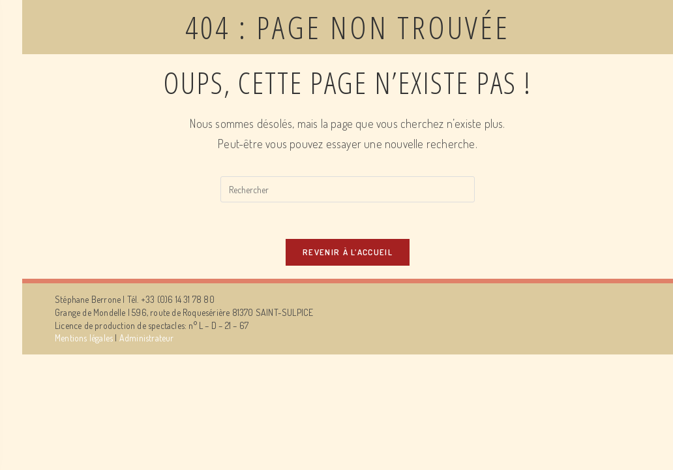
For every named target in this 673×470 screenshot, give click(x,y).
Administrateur (146, 340)
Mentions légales (84, 340)
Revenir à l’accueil (348, 254)
